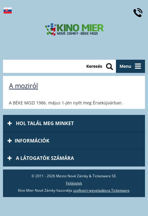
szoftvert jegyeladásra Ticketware (101, 190)
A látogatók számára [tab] (40, 158)
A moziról (23, 85)
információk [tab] (28, 140)
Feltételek (74, 183)
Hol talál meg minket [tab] (40, 123)
